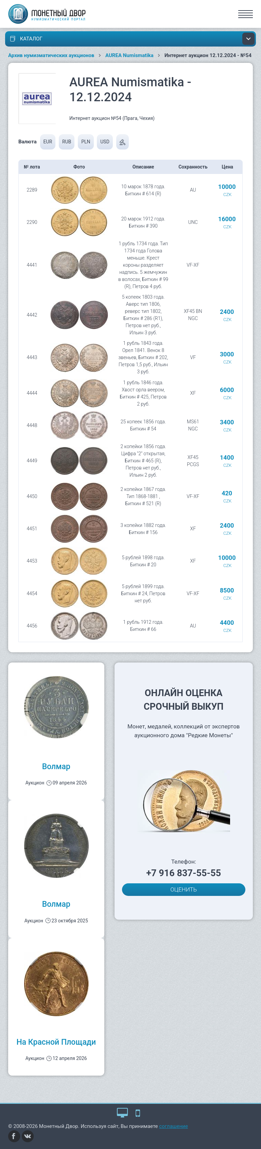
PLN (85, 141)
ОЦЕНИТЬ (183, 889)
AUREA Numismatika (129, 55)
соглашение (173, 1126)
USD (104, 141)
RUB (66, 141)
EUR (48, 141)
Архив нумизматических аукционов (51, 55)
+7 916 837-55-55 (183, 873)
